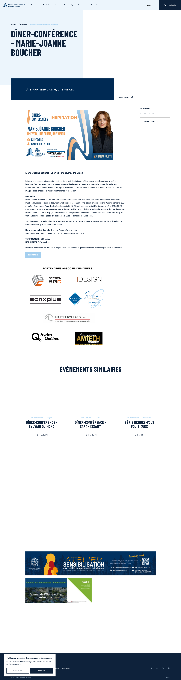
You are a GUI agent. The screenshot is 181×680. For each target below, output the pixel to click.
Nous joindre (95, 5)
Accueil (13, 24)
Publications (47, 5)
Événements (35, 5)
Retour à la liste (150, 122)
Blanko (168, 677)
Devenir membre (61, 5)
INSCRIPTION (33, 255)
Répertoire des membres (79, 5)
